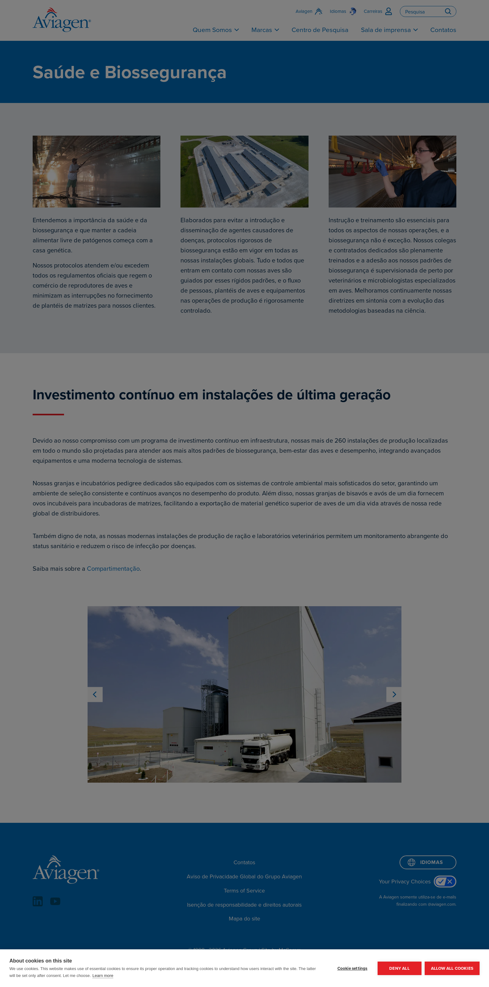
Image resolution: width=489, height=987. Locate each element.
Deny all (399, 968)
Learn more (102, 975)
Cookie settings (352, 968)
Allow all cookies (452, 968)
